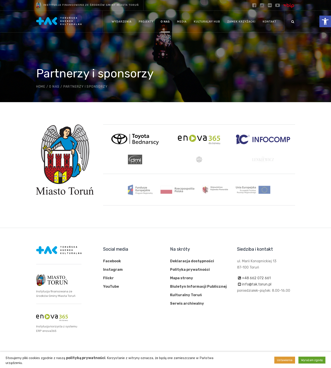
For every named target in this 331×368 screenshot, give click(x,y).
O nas (54, 87)
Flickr (108, 278)
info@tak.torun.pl (256, 284)
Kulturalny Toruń (186, 295)
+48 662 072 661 (256, 278)
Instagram (113, 269)
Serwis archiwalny (187, 303)
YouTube (111, 286)
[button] (325, 21)
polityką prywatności (85, 358)
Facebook (112, 261)
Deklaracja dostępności (192, 261)
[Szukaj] (293, 21)
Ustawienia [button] (284, 360)
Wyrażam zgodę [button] (312, 360)
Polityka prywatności (190, 269)
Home (41, 87)
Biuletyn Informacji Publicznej (198, 286)
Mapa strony (181, 278)
